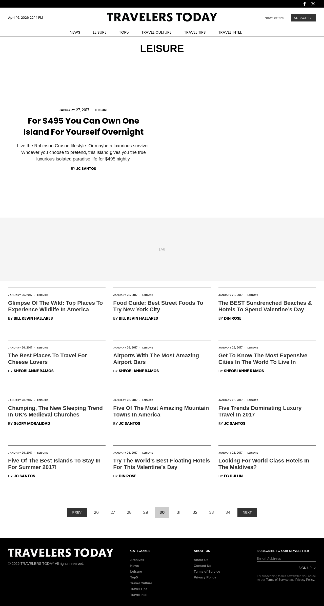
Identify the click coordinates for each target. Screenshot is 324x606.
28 (129, 512)
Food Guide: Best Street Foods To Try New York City (158, 306)
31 (178, 512)
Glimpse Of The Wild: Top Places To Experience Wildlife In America (55, 306)
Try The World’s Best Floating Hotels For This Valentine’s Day (161, 463)
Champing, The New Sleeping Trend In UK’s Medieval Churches (55, 411)
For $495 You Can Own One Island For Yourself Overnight (83, 126)
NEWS (75, 32)
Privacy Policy (205, 577)
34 (228, 512)
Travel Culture (141, 583)
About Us (201, 560)
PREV (77, 512)
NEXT (247, 512)
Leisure (101, 109)
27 (112, 512)
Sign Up (305, 568)
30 (162, 512)
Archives (137, 560)
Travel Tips (138, 589)
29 (145, 512)
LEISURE (100, 32)
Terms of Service (207, 571)
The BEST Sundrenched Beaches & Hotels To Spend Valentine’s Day (265, 306)
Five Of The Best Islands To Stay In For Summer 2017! (54, 463)
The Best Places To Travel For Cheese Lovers (47, 358)
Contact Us (202, 566)
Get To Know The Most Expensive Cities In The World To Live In (263, 358)
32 (195, 512)
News (134, 566)
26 (96, 512)
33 (211, 512)
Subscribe (303, 18)
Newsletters (274, 17)
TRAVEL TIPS (195, 32)
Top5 (134, 577)
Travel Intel (138, 595)
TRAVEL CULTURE (156, 32)
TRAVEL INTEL (230, 32)
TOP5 (124, 32)
